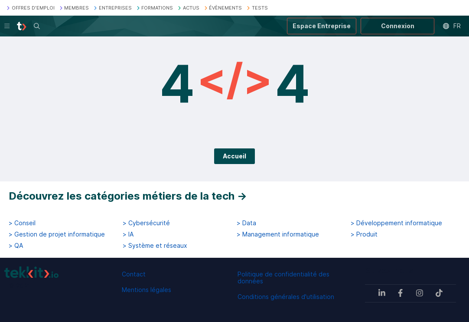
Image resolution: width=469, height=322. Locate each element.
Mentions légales (146, 289)
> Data (246, 223)
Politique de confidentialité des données (283, 277)
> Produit (364, 234)
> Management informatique (278, 234)
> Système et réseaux (155, 245)
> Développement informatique (396, 223)
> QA (16, 245)
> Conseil (22, 223)
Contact (134, 274)
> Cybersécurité (146, 223)
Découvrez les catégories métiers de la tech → (128, 196)
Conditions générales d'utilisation (286, 296)
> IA (128, 234)
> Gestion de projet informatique (57, 234)
